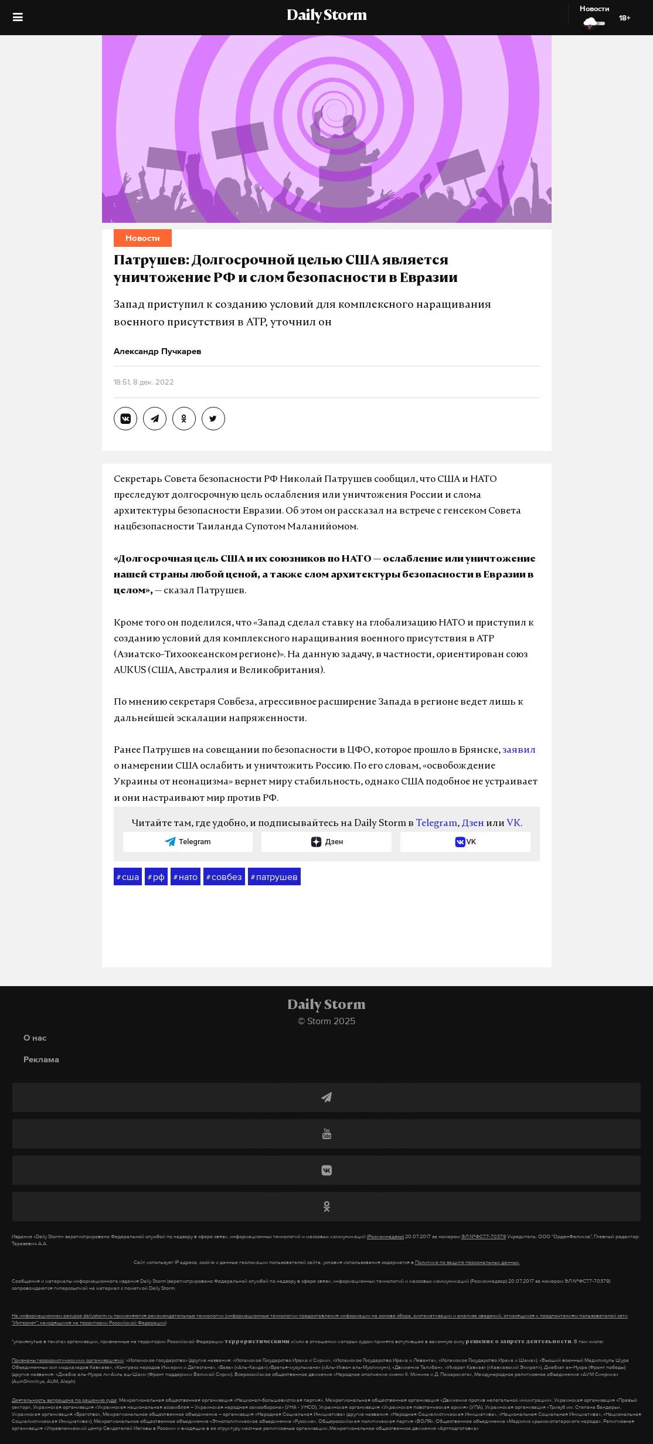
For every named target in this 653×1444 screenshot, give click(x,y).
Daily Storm (326, 16)
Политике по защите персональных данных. (467, 1262)
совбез (224, 877)
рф (156, 877)
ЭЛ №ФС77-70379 (483, 1236)
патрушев (274, 877)
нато (186, 877)
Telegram (436, 823)
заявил (519, 750)
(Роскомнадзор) (385, 1236)
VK (513, 823)
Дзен (472, 823)
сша (128, 877)
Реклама (41, 1059)
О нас (34, 1037)
